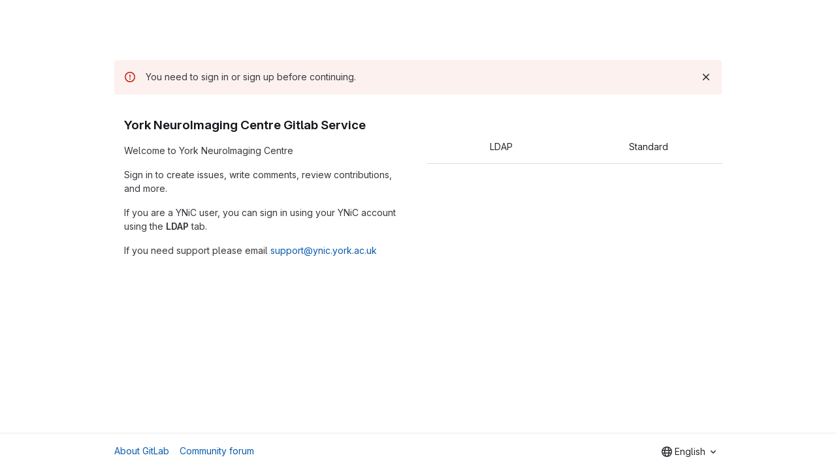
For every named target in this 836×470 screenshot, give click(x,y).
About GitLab (141, 450)
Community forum (217, 450)
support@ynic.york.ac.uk (323, 250)
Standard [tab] (648, 146)
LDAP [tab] (501, 146)
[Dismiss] (706, 77)
